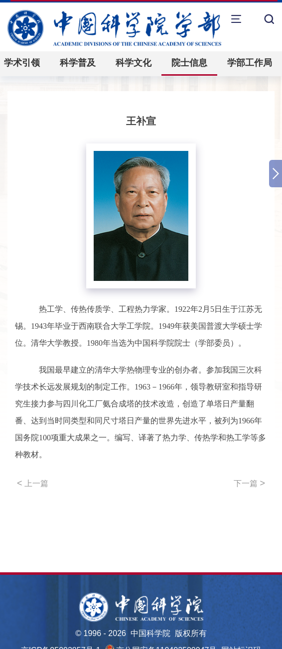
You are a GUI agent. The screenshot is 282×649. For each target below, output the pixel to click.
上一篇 (32, 483)
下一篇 (249, 483)
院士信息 (189, 63)
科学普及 (78, 63)
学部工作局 (249, 63)
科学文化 (133, 63)
